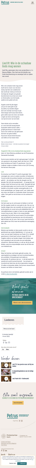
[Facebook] (19, 421)
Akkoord (22, 463)
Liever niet (12, 463)
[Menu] (32, 3)
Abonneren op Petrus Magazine (8, 443)
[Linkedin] (6, 450)
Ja (3, 349)
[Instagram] (22, 421)
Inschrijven (18, 403)
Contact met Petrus (6, 441)
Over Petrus (4, 445)
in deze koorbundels (11, 274)
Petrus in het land (9, 328)
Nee (7, 349)
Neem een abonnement (22, 302)
